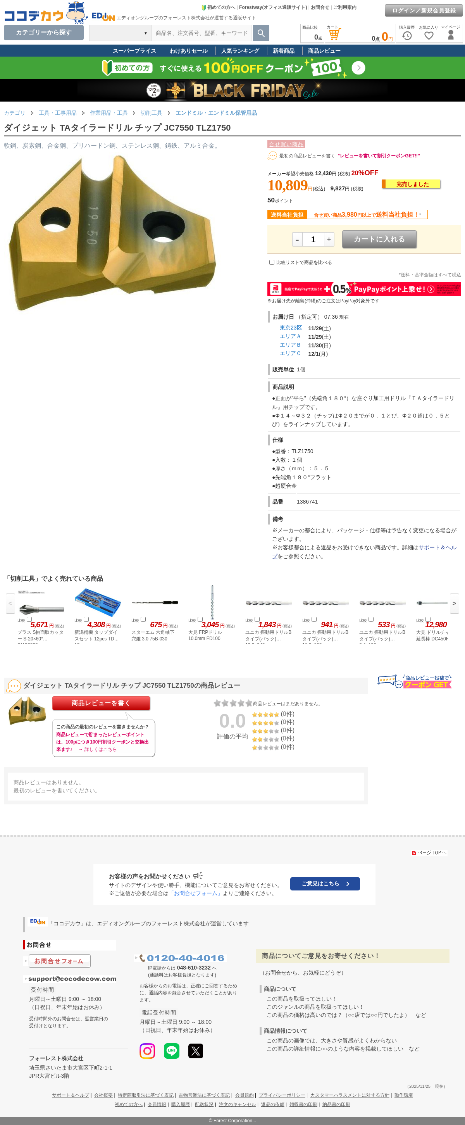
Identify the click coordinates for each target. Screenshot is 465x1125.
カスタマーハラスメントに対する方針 (349, 1095)
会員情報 (157, 1104)
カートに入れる (379, 239)
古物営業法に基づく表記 (204, 1095)
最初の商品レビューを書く (307, 156)
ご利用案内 (344, 7)
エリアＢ (290, 345)
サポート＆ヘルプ (70, 1095)
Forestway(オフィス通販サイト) (273, 7)
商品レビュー (324, 51)
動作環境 (403, 1095)
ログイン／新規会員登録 (424, 10)
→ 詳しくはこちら (97, 749)
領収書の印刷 (303, 1104)
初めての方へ (218, 7)
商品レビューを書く (101, 703)
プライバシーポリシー (282, 1095)
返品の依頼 (272, 1104)
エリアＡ (290, 336)
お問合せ (320, 7)
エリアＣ (290, 353)
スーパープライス (134, 51)
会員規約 (244, 1095)
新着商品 (283, 51)
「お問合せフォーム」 (196, 893)
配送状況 (204, 1104)
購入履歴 (180, 1104)
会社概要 (103, 1095)
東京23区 (291, 327)
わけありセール (189, 51)
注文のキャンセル (237, 1104)
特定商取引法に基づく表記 (146, 1095)
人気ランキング (240, 51)
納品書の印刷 (336, 1104)
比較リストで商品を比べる (304, 262)
